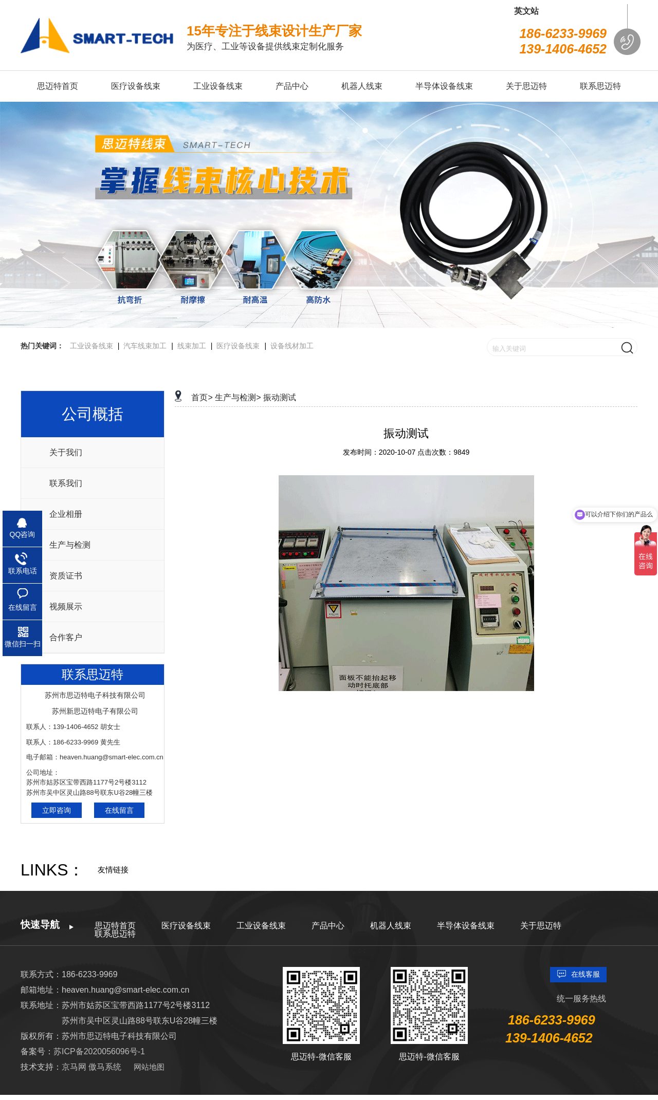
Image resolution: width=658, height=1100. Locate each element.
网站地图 (149, 1066)
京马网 (75, 1066)
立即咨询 (56, 810)
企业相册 (65, 514)
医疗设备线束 (238, 346)
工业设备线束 (91, 346)
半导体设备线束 (466, 925)
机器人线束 (390, 925)
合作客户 (65, 637)
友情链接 (113, 869)
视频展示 (65, 606)
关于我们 (65, 452)
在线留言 (119, 810)
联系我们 (65, 483)
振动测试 (279, 397)
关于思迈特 (540, 925)
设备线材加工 (292, 346)
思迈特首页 (115, 925)
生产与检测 (69, 544)
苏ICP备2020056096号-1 (99, 1051)
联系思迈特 (115, 933)
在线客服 (585, 974)
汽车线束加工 (145, 346)
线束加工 (191, 346)
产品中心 (328, 925)
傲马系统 (104, 1066)
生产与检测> (238, 397)
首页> (201, 397)
